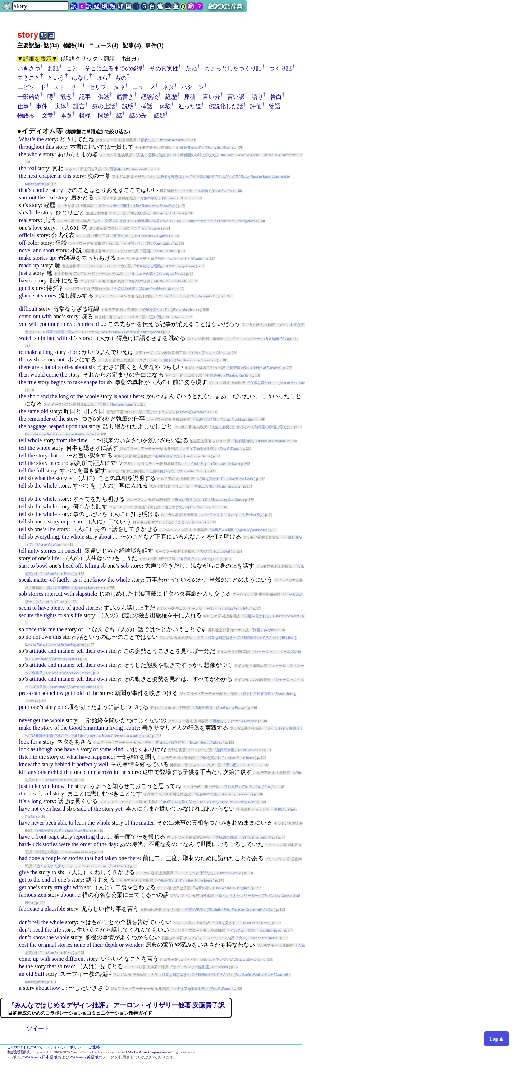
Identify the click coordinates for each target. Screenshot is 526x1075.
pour (24, 707)
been (51, 823)
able (63, 823)
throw (25, 359)
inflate (48, 338)
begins (58, 382)
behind (62, 764)
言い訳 (235, 97)
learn (80, 823)
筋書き (125, 97)
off (78, 566)
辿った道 (189, 106)
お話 (53, 68)
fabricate (29, 909)
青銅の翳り (149, 198)
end (46, 880)
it (73, 764)
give (24, 872)
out (32, 197)
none (79, 945)
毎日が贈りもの (187, 500)
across (105, 772)
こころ (139, 228)
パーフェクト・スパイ (220, 515)
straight (62, 887)
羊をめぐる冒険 (148, 266)
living (116, 728)
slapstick (86, 594)
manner (66, 651)
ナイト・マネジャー (244, 339)
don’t (25, 922)
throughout (31, 147)
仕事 (23, 106)
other (44, 772)
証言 (79, 106)
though (45, 749)
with (47, 316)
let (37, 786)
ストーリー (67, 87)
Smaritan (93, 728)
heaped (56, 426)
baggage (36, 426)
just (23, 273)
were (64, 844)
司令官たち (133, 243)
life (51, 529)
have (24, 280)
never (25, 720)
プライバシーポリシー (65, 1047)
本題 (66, 115)
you (23, 324)
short (48, 250)
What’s (27, 139)
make (25, 258)
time (82, 440)
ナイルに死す (197, 464)
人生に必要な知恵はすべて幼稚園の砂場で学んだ (176, 155)
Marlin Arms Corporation (147, 1052)
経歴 (171, 97)
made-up (29, 265)
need (37, 930)
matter (146, 823)
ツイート (38, 1028)
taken (111, 858)
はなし (80, 78)
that (83, 426)
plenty (57, 608)
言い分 (211, 97)
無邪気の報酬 (222, 530)
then (24, 375)
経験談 (149, 97)
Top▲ (496, 1038)
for (102, 382)
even (45, 809)
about (80, 367)
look (24, 742)
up (52, 258)
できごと (28, 78)
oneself (73, 551)
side (81, 809)
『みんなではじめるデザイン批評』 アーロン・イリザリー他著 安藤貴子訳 (116, 1005)
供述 (103, 97)
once (31, 629)
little (34, 212)
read (72, 324)
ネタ (168, 87)
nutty (34, 551)
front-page (47, 837)
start (24, 566)
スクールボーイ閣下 (114, 206)
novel (25, 250)
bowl (42, 566)
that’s (25, 190)
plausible (55, 909)
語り (257, 97)
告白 (276, 97)
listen (25, 757)
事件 (41, 106)
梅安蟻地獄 (140, 213)
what (39, 478)
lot (47, 367)
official (27, 235)
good (25, 288)
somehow (53, 693)
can (36, 693)
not (36, 637)
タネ (119, 87)
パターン (192, 87)
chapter (47, 176)
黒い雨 (155, 317)
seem (25, 608)
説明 (128, 106)
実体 (60, 106)
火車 (242, 938)
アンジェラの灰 (242, 930)
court (61, 463)
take (78, 382)
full (40, 470)
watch (26, 338)
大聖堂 (205, 551)
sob (125, 566)
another (41, 190)
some (106, 749)
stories (40, 258)
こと (72, 68)
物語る (26, 115)
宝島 (194, 353)
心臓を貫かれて (188, 147)
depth (111, 945)
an (21, 974)
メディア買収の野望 (198, 449)
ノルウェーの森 (140, 274)
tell (22, 440)
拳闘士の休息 (47, 852)
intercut (54, 594)
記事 (85, 97)
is (115, 396)
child (57, 772)
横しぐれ (214, 608)
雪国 (146, 251)
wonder (133, 945)
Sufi (39, 974)
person (74, 521)
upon (71, 426)
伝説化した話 (226, 106)
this (50, 147)
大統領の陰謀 (139, 281)
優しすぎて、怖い (179, 507)
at (38, 295)
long (48, 352)
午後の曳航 (194, 910)
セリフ (97, 87)
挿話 (146, 106)
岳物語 (202, 191)
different (75, 959)
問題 (103, 115)
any (32, 772)
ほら (102, 78)
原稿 (190, 97)
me (51, 629)
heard (58, 809)
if (80, 580)
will (33, 324)
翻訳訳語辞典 (225, 6)
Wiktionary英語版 (84, 1057)
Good (75, 728)
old (44, 411)
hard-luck (30, 844)
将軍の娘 (121, 236)
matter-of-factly (51, 580)
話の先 (138, 115)
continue (49, 324)
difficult (28, 309)
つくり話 (280, 68)
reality (131, 728)
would (37, 375)
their (90, 651)
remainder (39, 419)
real (31, 168)
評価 (256, 106)
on (60, 551)
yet (119, 809)
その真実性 (164, 68)
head (68, 566)
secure (26, 615)
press (25, 693)
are (35, 367)
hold (79, 693)
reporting (84, 837)
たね (191, 68)
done (34, 858)
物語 (274, 106)
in (59, 176)
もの (121, 78)
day (112, 844)
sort (23, 197)
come (25, 316)
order (86, 844)
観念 (66, 97)
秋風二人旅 (203, 486)
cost (23, 945)
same (33, 411)
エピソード (31, 87)
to (63, 324)
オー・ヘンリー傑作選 (191, 967)
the (40, 139)
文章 (47, 115)
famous (27, 895)
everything (46, 537)
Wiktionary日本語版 (41, 1057)
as (74, 580)
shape (90, 382)
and (37, 250)
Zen (41, 895)
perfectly (86, 764)
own (46, 637)
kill (23, 772)
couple (53, 858)
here (138, 396)
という (56, 78)
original (47, 945)
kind (118, 749)
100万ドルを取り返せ (179, 802)
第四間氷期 (225, 750)
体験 (165, 106)
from (61, 440)
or (121, 945)
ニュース (143, 87)
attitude (38, 651)
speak (25, 580)
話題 (159, 115)
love (38, 228)
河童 (256, 630)
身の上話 (103, 106)
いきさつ (28, 68)
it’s (22, 801)
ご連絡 (94, 1047)
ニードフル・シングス (176, 296)
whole (34, 154)
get (68, 693)
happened (102, 757)
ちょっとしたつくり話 (233, 68)
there (25, 367)
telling (91, 566)
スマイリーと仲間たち (196, 873)
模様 (85, 115)
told (42, 629)
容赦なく (148, 140)
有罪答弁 (113, 169)
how (55, 988)
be (21, 966)
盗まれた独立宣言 (256, 694)
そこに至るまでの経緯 (113, 68)
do (28, 637)
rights (50, 615)
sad (36, 793)
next (32, 176)
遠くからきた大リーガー (56, 866)
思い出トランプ (159, 412)
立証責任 (231, 787)
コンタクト (178, 258)
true (31, 382)
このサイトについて (25, 1047)
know (99, 580)
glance (26, 295)
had (23, 858)
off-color (29, 243)
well (103, 764)
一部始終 (28, 97)
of (97, 324)
